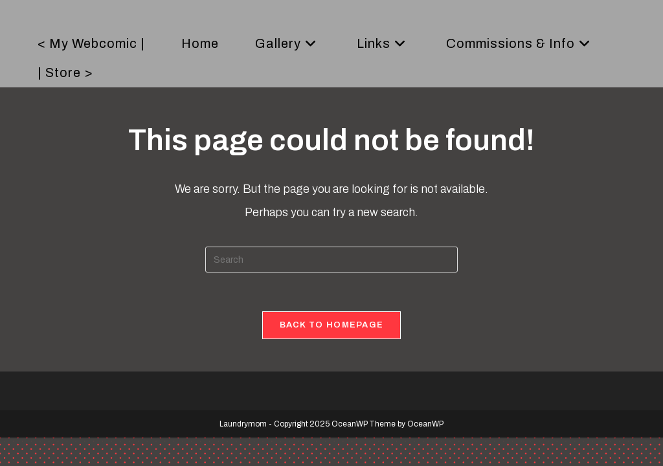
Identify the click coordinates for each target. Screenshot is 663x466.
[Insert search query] (331, 259)
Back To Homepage (332, 324)
